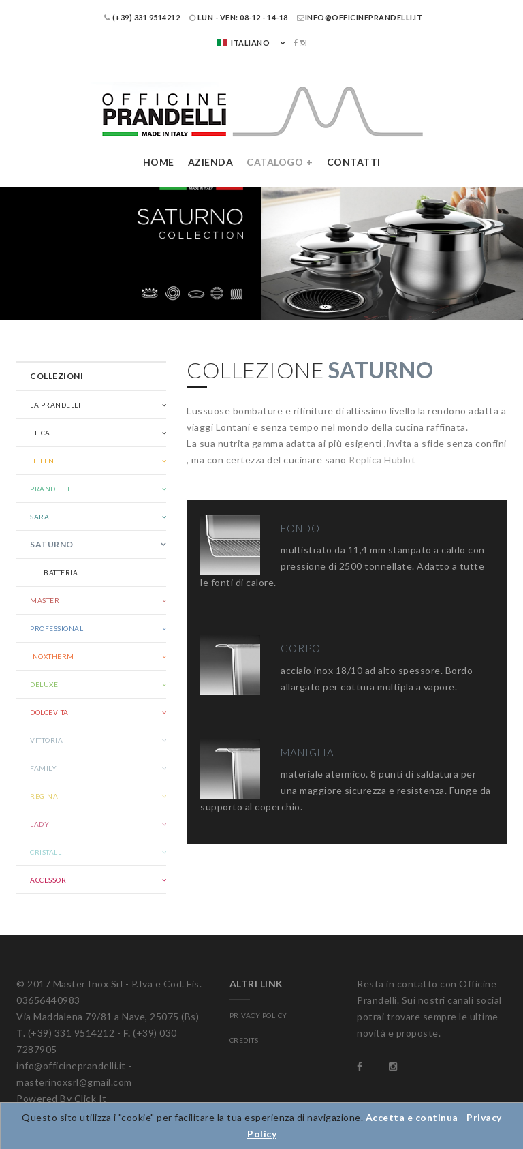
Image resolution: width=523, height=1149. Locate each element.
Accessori (49, 880)
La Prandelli (55, 405)
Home (158, 162)
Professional (56, 628)
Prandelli (50, 489)
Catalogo (275, 162)
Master (44, 600)
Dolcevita (49, 712)
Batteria (61, 572)
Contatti (354, 162)
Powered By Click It (61, 1098)
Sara (39, 516)
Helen (42, 461)
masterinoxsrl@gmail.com (74, 1082)
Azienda (211, 162)
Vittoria (46, 740)
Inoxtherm (52, 656)
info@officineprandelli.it (359, 17)
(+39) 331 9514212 (142, 17)
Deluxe (44, 684)
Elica (40, 433)
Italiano (243, 42)
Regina (44, 796)
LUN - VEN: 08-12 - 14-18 (238, 17)
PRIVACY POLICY (258, 1015)
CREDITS (244, 1040)
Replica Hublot (382, 459)
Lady (39, 824)
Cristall (45, 852)
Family (43, 768)
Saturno (52, 544)
